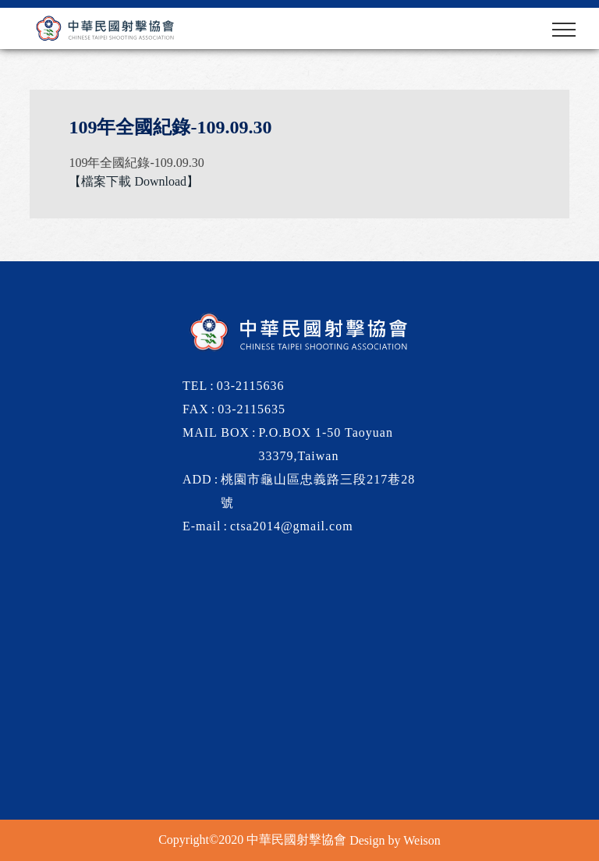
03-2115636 (251, 385)
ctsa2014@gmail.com (291, 526)
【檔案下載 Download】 (134, 181)
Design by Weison (395, 840)
